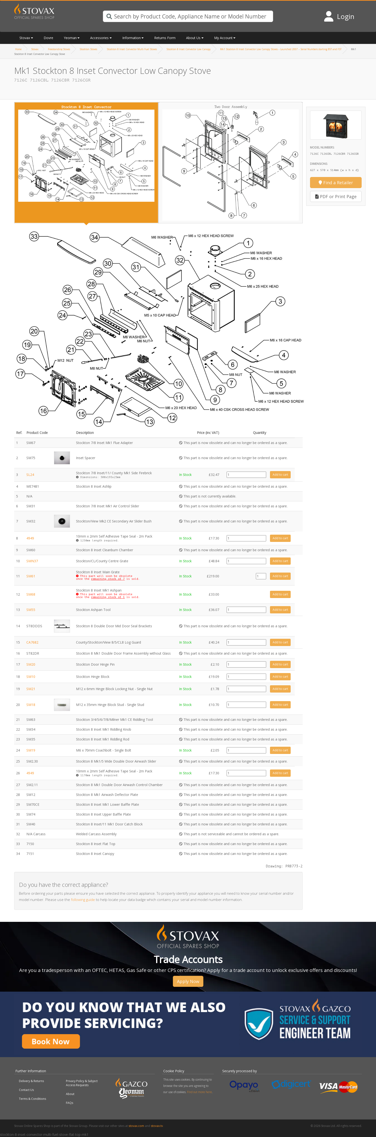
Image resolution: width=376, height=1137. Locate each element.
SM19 (30, 750)
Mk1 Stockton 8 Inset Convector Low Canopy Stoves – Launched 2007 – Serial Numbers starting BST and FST (280, 49)
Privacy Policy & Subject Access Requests (82, 1083)
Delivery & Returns (31, 1081)
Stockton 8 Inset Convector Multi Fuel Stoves (132, 49)
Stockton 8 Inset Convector (86, 153)
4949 (30, 538)
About (70, 1094)
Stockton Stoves (88, 49)
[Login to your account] (339, 16)
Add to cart (280, 475)
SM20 (30, 664)
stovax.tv (157, 1126)
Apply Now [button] (188, 981)
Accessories (99, 38)
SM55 (30, 609)
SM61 (30, 576)
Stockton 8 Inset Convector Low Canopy (188, 49)
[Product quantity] (246, 475)
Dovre (48, 38)
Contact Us (26, 1090)
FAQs (69, 1103)
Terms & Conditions (32, 1099)
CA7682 (32, 642)
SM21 (30, 689)
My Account (223, 38)
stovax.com (136, 1126)
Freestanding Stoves (59, 49)
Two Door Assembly (230, 163)
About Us (193, 38)
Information (131, 38)
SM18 (30, 704)
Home (18, 49)
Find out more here (199, 1092)
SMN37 (32, 561)
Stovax (24, 38)
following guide (83, 899)
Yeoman (70, 38)
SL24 (30, 474)
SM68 (30, 594)
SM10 (30, 676)
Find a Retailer (336, 182)
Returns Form (165, 38)
